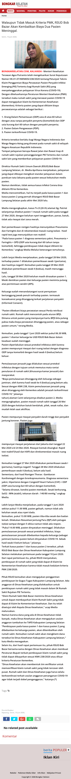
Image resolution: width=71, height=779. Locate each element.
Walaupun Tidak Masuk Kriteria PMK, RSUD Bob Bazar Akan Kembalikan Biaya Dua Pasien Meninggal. (35, 27)
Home (4, 15)
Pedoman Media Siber (27, 773)
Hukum (51, 11)
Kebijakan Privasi (54, 773)
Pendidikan (62, 11)
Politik (42, 11)
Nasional (21, 11)
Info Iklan (41, 773)
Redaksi (13, 773)
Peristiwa (32, 11)
